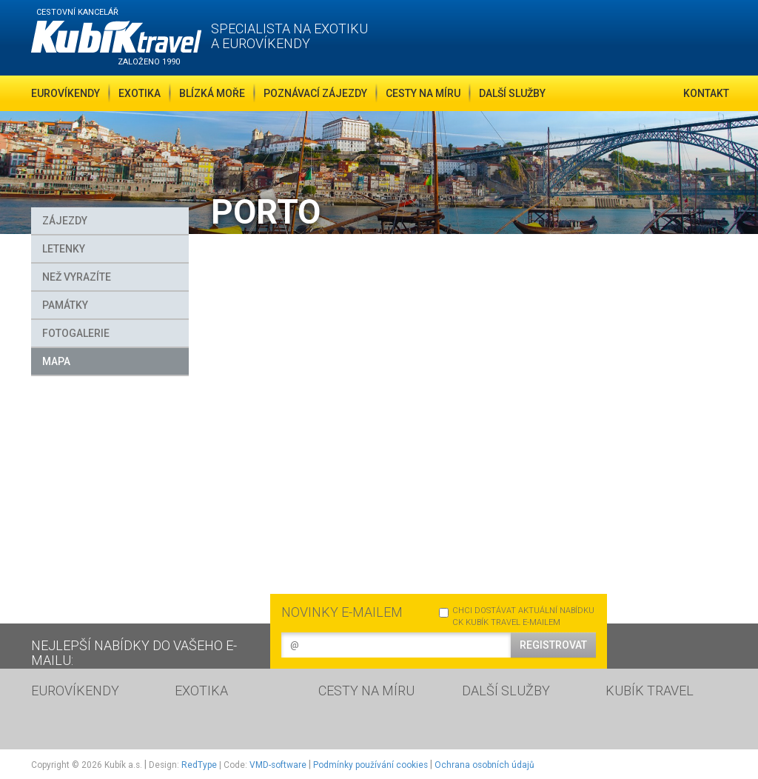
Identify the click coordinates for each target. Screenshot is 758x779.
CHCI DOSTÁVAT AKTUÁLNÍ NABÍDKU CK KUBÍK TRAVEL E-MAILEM (516, 616)
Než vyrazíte (76, 277)
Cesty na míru (423, 93)
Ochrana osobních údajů (484, 765)
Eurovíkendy (65, 93)
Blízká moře (212, 93)
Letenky (63, 249)
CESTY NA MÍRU (366, 690)
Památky (65, 305)
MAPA (56, 361)
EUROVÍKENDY (75, 690)
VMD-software (277, 765)
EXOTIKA (201, 690)
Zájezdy (64, 221)
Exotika (139, 93)
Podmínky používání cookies (370, 765)
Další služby (512, 93)
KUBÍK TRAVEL (650, 690)
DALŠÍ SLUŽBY (506, 690)
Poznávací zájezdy (315, 93)
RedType (199, 765)
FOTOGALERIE (76, 333)
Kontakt (706, 93)
